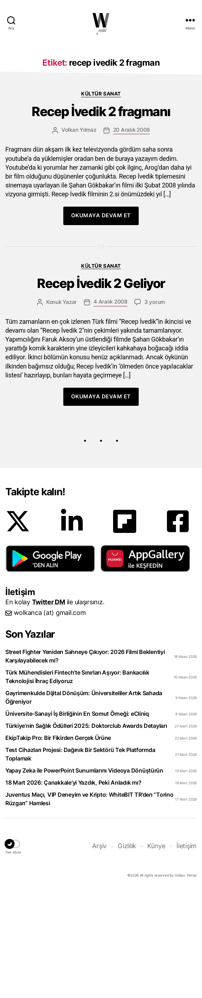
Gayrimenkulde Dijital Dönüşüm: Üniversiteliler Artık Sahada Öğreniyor (83, 804)
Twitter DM (48, 708)
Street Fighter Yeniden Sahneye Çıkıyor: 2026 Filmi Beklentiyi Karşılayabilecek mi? (85, 762)
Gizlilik (127, 952)
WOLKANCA (101, 20)
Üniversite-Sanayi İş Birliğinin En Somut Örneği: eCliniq (77, 820)
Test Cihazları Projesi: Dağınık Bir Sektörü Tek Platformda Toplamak (80, 860)
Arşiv (99, 952)
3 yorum (154, 408)
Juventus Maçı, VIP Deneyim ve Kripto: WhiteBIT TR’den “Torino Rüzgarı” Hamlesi (89, 905)
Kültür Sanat (101, 200)
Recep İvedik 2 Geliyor (101, 390)
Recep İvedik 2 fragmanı (101, 218)
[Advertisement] (101, 97)
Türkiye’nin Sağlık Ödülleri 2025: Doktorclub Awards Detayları (86, 832)
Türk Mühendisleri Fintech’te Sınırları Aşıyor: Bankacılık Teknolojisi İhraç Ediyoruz (77, 783)
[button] (50, 665)
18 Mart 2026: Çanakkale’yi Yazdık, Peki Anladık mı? (73, 889)
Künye (156, 952)
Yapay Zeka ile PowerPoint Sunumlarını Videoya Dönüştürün (84, 876)
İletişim (186, 952)
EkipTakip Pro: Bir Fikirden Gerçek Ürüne (58, 844)
